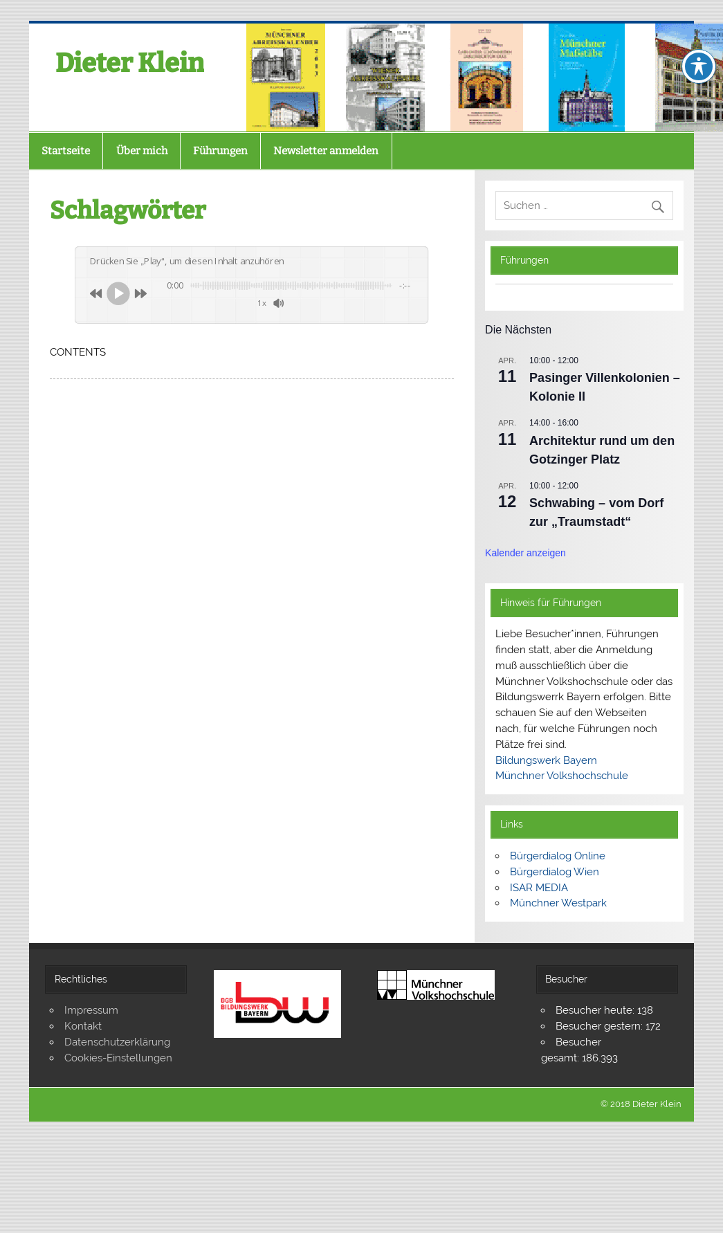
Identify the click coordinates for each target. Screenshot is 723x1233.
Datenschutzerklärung (117, 1042)
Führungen (220, 151)
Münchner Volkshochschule (561, 775)
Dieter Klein (129, 63)
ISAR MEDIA (539, 888)
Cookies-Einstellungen (118, 1058)
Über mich (141, 151)
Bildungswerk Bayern (546, 760)
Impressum (91, 1010)
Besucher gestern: (601, 1026)
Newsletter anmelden (325, 151)
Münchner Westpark (558, 903)
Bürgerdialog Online (557, 856)
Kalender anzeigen (525, 552)
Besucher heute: (596, 1010)
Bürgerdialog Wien (554, 872)
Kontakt (83, 1026)
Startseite (66, 151)
